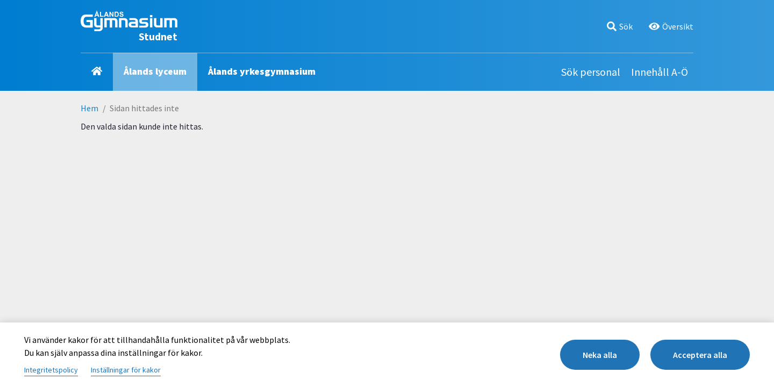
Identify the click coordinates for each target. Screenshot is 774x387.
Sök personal (590, 71)
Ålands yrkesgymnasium (262, 71)
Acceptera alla (700, 354)
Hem (89, 108)
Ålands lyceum (155, 71)
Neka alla (600, 354)
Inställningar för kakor (126, 370)
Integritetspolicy (51, 370)
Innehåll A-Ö (659, 71)
